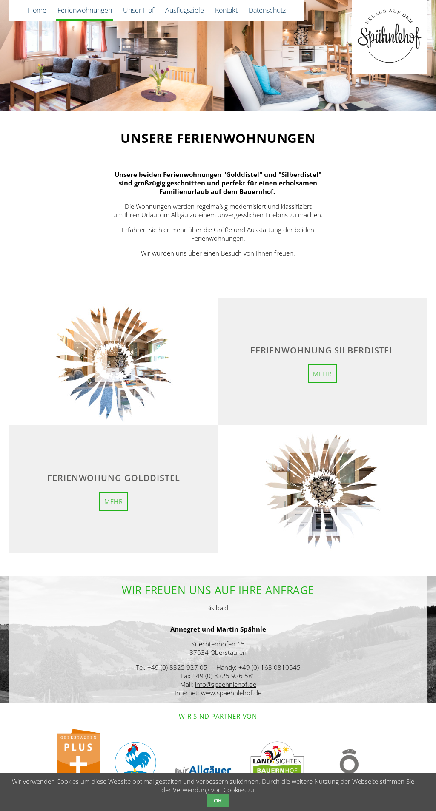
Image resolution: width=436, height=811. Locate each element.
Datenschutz (267, 10)
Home (37, 10)
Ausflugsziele (184, 10)
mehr (322, 374)
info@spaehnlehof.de (225, 684)
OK (218, 800)
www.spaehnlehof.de (231, 693)
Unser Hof (138, 10)
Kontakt (226, 10)
